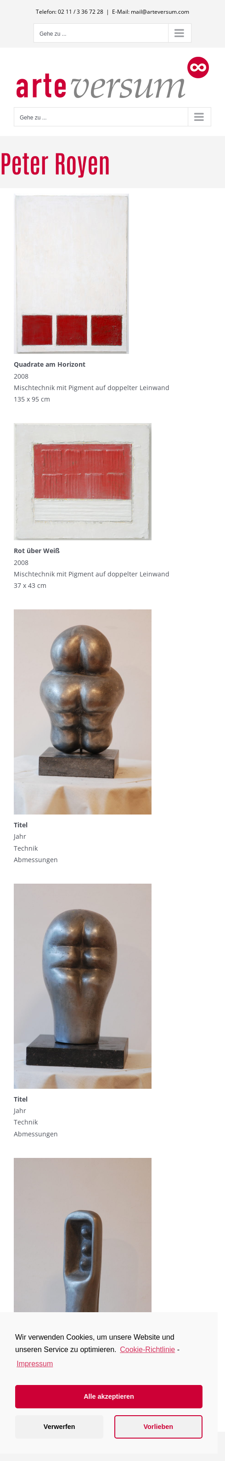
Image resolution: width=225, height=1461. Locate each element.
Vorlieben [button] (159, 1426)
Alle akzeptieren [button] (109, 1396)
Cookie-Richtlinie (147, 1349)
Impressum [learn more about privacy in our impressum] (35, 1364)
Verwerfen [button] (59, 1426)
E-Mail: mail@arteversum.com (150, 12)
